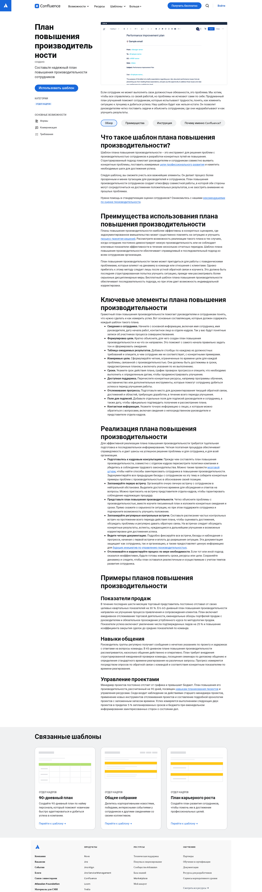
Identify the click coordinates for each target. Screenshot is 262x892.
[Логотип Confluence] (47, 6)
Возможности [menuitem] (78, 6)
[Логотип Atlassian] (5, 5)
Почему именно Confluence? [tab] (203, 123)
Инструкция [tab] (164, 123)
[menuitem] (135, 5)
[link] (221, 6)
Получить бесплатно (185, 6)
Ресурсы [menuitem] (99, 6)
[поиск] (207, 6)
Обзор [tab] (109, 123)
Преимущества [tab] (134, 123)
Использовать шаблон (56, 88)
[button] (135, 6)
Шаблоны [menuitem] (118, 6)
